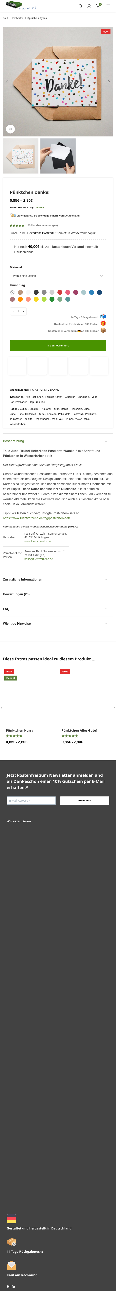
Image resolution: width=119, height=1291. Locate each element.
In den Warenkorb (58, 343)
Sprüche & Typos (37, 18)
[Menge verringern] (13, 310)
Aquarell (46, 393)
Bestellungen (16, 1218)
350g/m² (23, 393)
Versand (39, 207)
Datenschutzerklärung (22, 1268)
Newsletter (14, 1183)
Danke (65, 393)
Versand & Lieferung (21, 1190)
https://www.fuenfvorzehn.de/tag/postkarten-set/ (36, 503)
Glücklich (70, 381)
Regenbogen (42, 403)
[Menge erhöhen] (24, 310)
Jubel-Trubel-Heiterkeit (23, 399)
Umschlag (17, 285)
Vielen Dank (82, 403)
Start (5, 18)
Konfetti (51, 399)
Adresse (12, 1233)
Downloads (14, 1225)
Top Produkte (37, 386)
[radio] (12, 292)
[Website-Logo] (21, 5)
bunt (56, 393)
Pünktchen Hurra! (20, 957)
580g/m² (34, 393)
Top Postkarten (18, 386)
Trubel (69, 403)
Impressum (14, 1275)
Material (16, 267)
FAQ (10, 1168)
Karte (41, 399)
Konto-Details (16, 1240)
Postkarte (90, 399)
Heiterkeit (76, 393)
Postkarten (17, 18)
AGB (10, 1260)
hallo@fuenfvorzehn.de (38, 544)
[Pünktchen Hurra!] (30, 800)
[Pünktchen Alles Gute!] (86, 800)
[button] (7, 82)
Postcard (77, 399)
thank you (57, 403)
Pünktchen (16, 403)
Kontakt (12, 1176)
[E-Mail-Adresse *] (31, 1027)
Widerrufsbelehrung (20, 1282)
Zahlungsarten (17, 1198)
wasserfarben (18, 409)
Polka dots (64, 399)
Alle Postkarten (34, 381)
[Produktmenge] (18, 310)
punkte (28, 403)
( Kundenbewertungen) (42, 225)
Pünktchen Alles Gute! (79, 957)
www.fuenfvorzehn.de (37, 526)
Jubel (87, 393)
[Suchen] (80, 6)
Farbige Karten (53, 381)
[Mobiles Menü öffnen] (108, 6)
